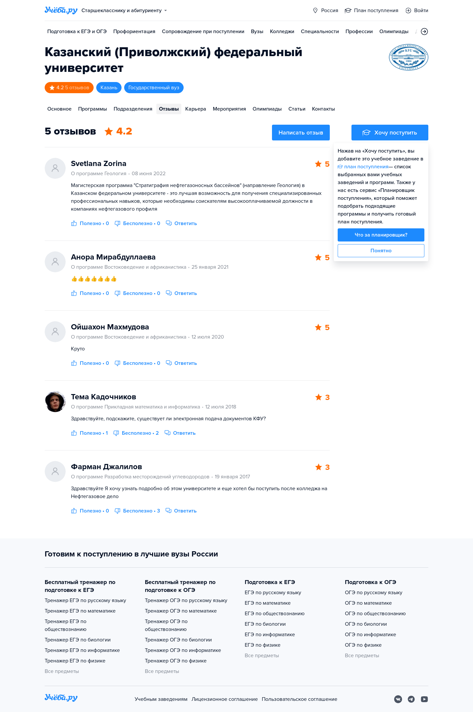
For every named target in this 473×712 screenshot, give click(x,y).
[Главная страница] (61, 10)
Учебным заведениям (161, 699)
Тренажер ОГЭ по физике (176, 661)
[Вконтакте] (398, 699)
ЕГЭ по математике (268, 603)
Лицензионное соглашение (224, 699)
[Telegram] (411, 699)
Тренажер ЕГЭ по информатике (82, 650)
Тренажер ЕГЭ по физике (75, 661)
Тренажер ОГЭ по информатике (183, 650)
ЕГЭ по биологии (265, 624)
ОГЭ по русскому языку (373, 592)
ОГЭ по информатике (370, 634)
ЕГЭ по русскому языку (273, 592)
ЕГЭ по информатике (270, 634)
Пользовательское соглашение (299, 699)
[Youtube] (424, 699)
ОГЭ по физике (363, 645)
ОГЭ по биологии (366, 624)
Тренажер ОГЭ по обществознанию (166, 625)
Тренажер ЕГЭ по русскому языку (85, 600)
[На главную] (61, 699)
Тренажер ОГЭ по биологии (178, 640)
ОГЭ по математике (368, 603)
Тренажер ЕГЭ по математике (80, 611)
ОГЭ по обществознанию (375, 613)
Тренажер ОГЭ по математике (181, 611)
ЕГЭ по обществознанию (274, 613)
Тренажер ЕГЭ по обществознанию (65, 625)
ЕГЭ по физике (263, 645)
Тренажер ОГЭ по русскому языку (186, 600)
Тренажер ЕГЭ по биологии (78, 640)
